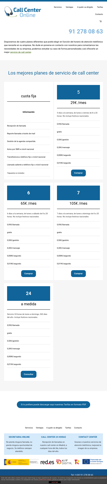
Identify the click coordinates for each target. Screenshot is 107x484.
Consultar (28, 374)
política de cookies (45, 480)
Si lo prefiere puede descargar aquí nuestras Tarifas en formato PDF (53, 404)
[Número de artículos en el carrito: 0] (100, 21)
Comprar (78, 173)
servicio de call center (20, 52)
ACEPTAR (55, 482)
